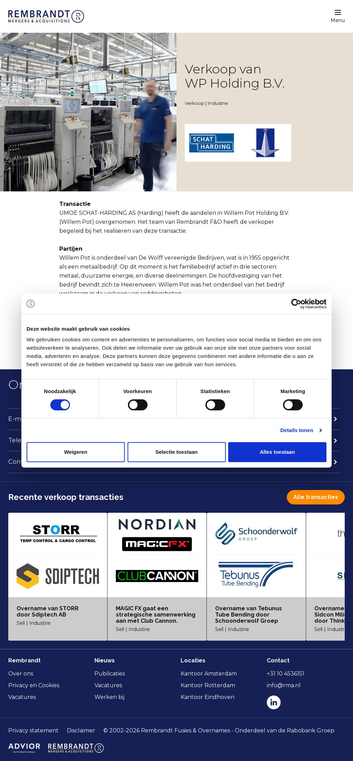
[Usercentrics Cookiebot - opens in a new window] (296, 304)
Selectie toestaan (176, 452)
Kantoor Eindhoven (207, 697)
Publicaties (109, 673)
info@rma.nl (284, 685)
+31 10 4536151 (285, 673)
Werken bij (109, 697)
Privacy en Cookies (33, 685)
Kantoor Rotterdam (208, 685)
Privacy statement (33, 730)
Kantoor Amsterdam (209, 673)
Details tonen (296, 430)
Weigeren (75, 452)
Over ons (20, 673)
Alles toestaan (277, 452)
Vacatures (22, 697)
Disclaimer (81, 730)
